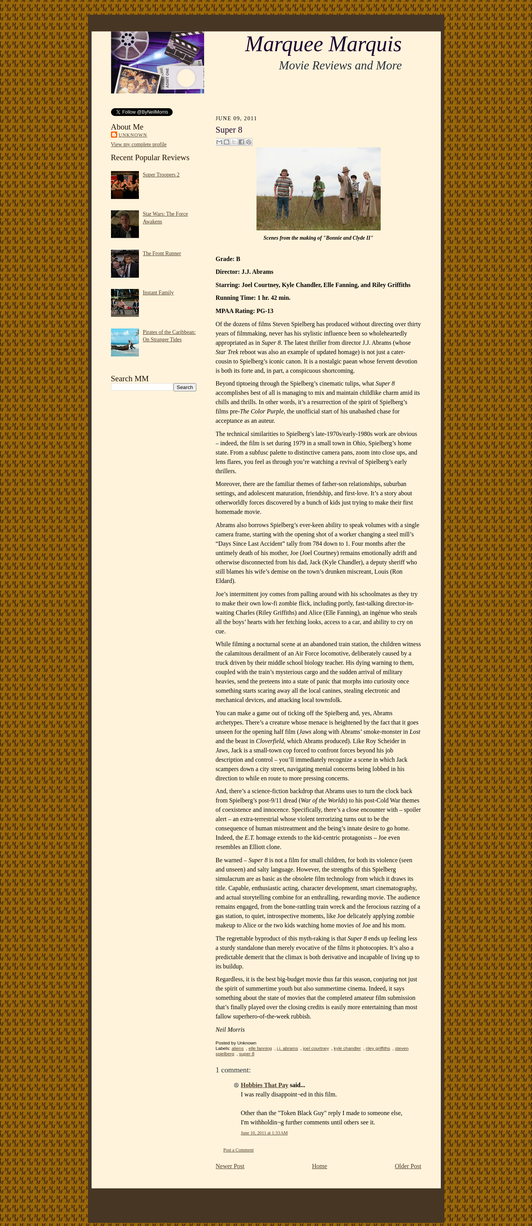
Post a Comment (239, 1150)
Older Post (408, 1166)
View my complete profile (139, 144)
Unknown (133, 135)
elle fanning (260, 1048)
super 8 (246, 1054)
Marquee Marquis (323, 44)
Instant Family (158, 293)
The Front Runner (162, 253)
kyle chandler (347, 1048)
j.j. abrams (287, 1048)
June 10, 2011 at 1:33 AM (264, 1133)
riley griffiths (378, 1048)
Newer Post (230, 1166)
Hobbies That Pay (264, 1085)
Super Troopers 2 (161, 175)
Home (319, 1166)
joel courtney (316, 1048)
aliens (238, 1048)
